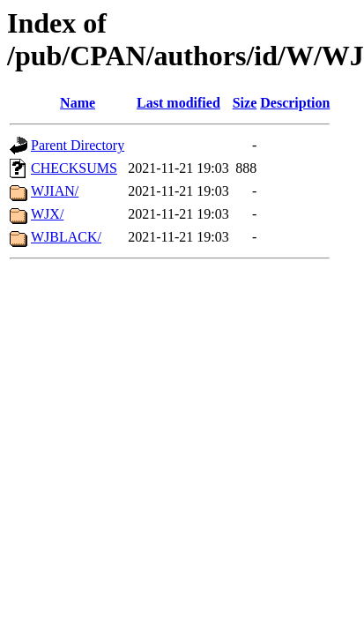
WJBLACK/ (66, 236)
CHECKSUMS (74, 168)
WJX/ (47, 213)
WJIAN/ (54, 190)
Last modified (178, 102)
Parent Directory (77, 145)
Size (245, 102)
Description (295, 102)
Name (77, 102)
